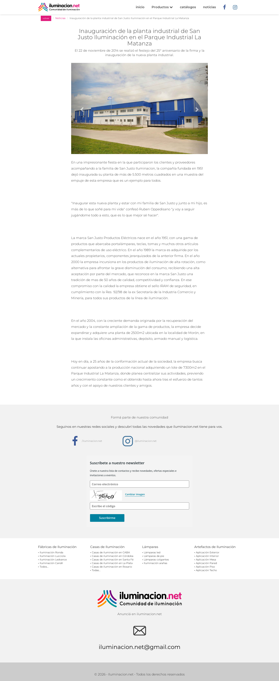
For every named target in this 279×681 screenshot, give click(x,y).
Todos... (44, 566)
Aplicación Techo (206, 570)
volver (46, 18)
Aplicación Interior (207, 556)
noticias (209, 7)
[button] (81, 108)
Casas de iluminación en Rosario (112, 566)
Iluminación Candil (51, 563)
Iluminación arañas (155, 563)
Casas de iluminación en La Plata (112, 563)
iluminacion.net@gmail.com (139, 646)
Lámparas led (152, 552)
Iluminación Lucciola (52, 556)
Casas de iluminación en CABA (111, 552)
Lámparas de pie (154, 556)
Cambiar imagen (135, 494)
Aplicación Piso (205, 566)
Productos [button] (162, 7)
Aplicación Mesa (206, 559)
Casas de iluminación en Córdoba (112, 556)
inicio (140, 7)
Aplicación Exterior (207, 552)
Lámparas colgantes (156, 559)
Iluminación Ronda (51, 552)
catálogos (188, 7)
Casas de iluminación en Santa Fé (112, 559)
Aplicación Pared (206, 563)
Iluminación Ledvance (53, 559)
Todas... (96, 570)
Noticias (60, 18)
